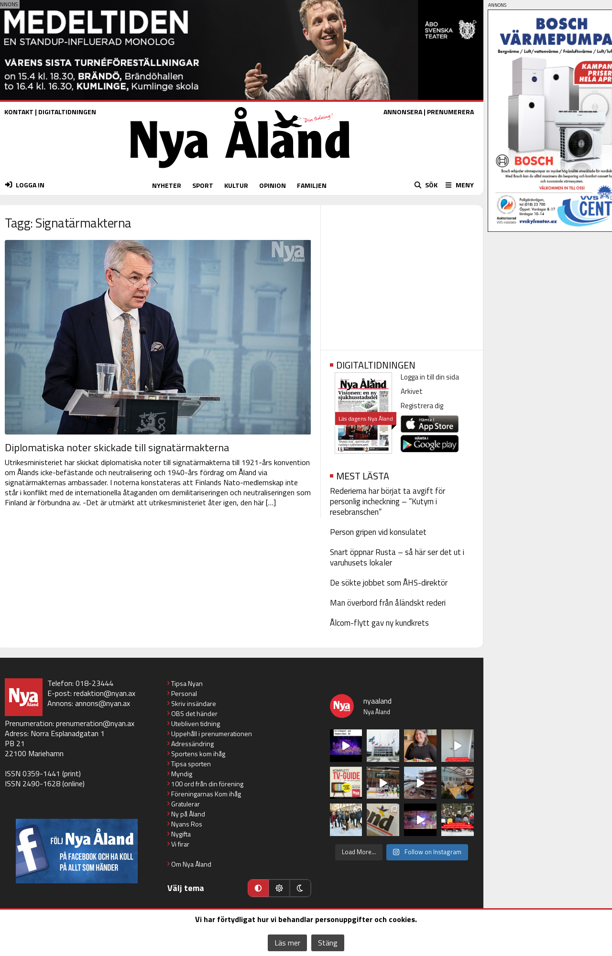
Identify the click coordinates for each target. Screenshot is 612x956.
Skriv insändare (193, 703)
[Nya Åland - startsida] (240, 170)
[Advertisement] (402, 274)
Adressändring (192, 744)
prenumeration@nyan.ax (95, 723)
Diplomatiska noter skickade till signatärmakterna (117, 447)
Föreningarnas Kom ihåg (206, 794)
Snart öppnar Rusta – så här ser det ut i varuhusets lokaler (397, 557)
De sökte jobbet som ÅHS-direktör (389, 582)
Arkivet (412, 391)
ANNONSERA (402, 112)
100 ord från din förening (207, 784)
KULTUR (236, 185)
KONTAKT (18, 112)
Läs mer (287, 942)
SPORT (202, 185)
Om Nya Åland (191, 864)
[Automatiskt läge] (258, 888)
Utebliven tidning (195, 723)
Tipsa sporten (191, 764)
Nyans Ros (186, 824)
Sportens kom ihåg (198, 754)
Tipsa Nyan (187, 683)
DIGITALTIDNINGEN (67, 112)
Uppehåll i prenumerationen (211, 733)
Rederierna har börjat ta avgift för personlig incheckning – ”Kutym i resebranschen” (387, 501)
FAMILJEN (312, 185)
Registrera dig (422, 405)
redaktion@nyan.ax (104, 693)
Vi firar (180, 844)
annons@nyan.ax (102, 703)
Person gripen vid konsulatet (378, 532)
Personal (184, 693)
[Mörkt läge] (300, 888)
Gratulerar (185, 804)
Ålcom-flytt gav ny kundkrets (379, 623)
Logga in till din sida (430, 376)
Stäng (328, 942)
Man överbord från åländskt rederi (388, 603)
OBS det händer (194, 713)
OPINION (272, 185)
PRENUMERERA (450, 112)
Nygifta (181, 834)
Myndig (181, 774)
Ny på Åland (188, 814)
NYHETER (166, 185)
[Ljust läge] (279, 888)
